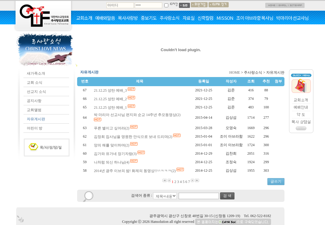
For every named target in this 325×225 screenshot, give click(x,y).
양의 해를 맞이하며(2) (116, 145)
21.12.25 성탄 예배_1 (115, 107)
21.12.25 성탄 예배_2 (115, 99)
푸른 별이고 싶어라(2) (116, 128)
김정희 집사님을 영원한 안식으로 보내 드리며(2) (137, 137)
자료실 (189, 18)
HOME (234, 72)
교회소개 (84, 18)
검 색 (227, 196)
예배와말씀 (105, 18)
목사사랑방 (128, 18)
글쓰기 (275, 181)
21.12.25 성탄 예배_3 (115, 90)
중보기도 (149, 18)
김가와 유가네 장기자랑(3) (120, 154)
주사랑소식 (170, 18)
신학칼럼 (205, 18)
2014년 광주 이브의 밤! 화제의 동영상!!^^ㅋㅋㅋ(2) (139, 171)
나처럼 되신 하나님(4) (116, 162)
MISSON (224, 18)
